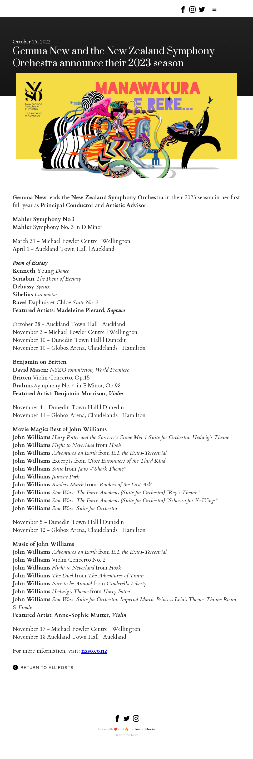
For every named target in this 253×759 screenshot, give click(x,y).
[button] (214, 9)
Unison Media (144, 729)
